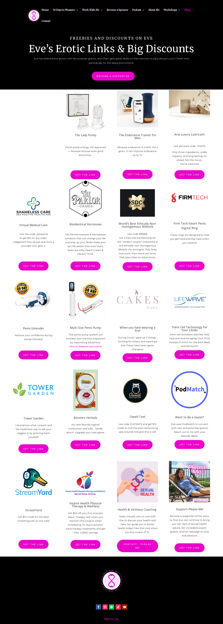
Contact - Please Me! (137, 544)
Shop (187, 10)
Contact (45, 21)
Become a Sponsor (117, 10)
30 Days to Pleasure (64, 10)
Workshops (170, 10)
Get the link (85, 173)
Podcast (136, 10)
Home (45, 10)
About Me (153, 10)
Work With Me (90, 10)
